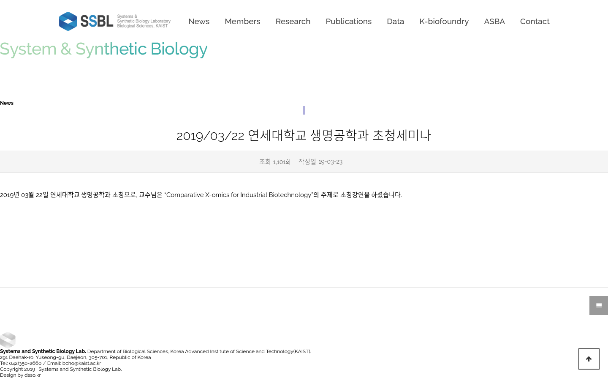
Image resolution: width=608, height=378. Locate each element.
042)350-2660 (25, 363)
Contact (535, 21)
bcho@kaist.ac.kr (81, 363)
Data (395, 21)
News (198, 21)
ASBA (494, 21)
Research (293, 21)
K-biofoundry (444, 21)
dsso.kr (32, 375)
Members (242, 21)
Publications (349, 21)
